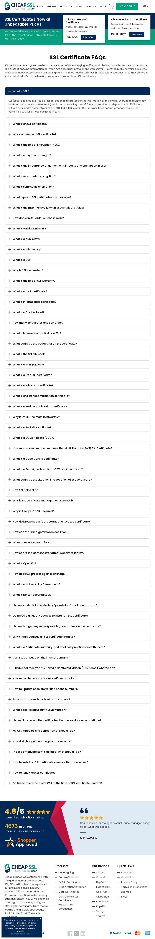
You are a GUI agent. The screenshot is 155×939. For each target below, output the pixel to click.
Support (91, 6)
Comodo (101, 877)
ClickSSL (101, 872)
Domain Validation (69, 877)
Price (40, 6)
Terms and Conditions (134, 887)
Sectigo (100, 911)
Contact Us (128, 877)
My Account (127, 6)
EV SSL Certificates (69, 882)
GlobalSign (102, 896)
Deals (79, 6)
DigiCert (101, 882)
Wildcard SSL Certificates (65, 907)
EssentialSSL (103, 887)
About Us (126, 872)
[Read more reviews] (21, 846)
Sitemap (126, 892)
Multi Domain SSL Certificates (68, 898)
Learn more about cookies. (21, 933)
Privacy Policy (129, 882)
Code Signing (66, 872)
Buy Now (88, 37)
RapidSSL (101, 906)
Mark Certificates (68, 892)
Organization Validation (72, 887)
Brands (51, 6)
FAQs (124, 896)
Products (66, 6)
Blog (103, 6)
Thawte (100, 916)
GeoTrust (101, 892)
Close (40, 918)
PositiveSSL (102, 901)
